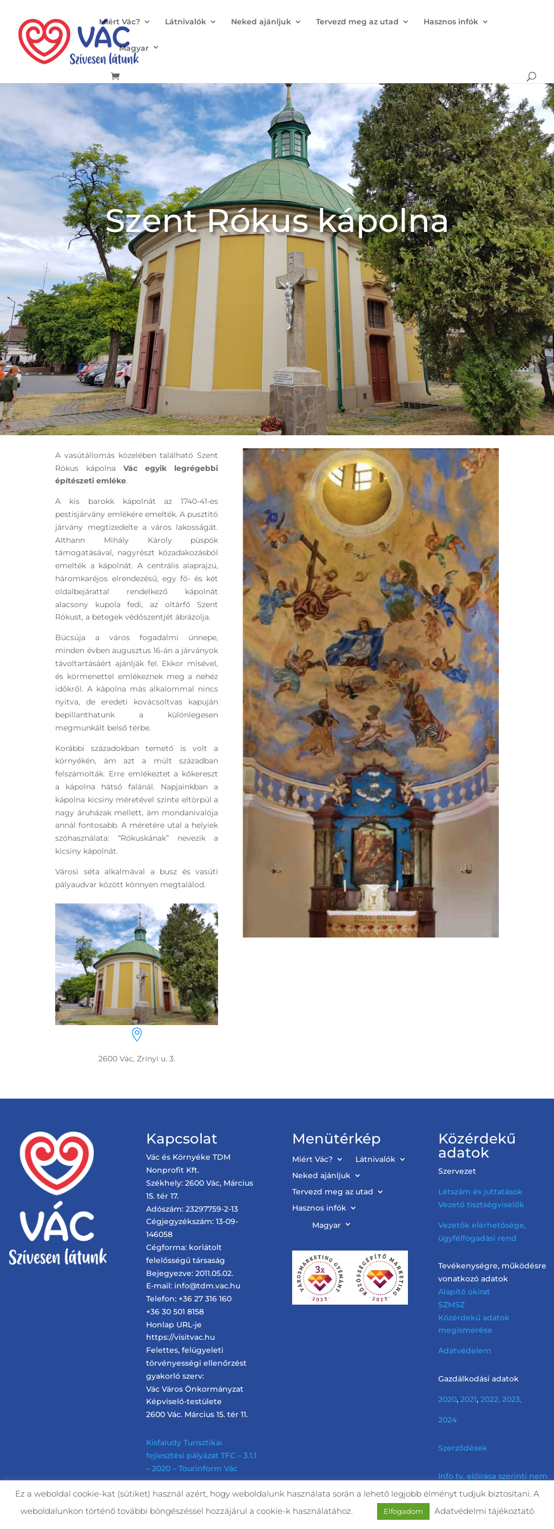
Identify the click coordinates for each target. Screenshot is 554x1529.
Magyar (134, 48)
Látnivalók (185, 22)
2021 (468, 1399)
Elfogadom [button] (403, 1511)
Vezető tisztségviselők (481, 1204)
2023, (512, 1399)
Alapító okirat (464, 1292)
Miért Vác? (119, 22)
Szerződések (462, 1448)
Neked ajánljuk (261, 22)
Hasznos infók (451, 22)
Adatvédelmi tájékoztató (484, 1511)
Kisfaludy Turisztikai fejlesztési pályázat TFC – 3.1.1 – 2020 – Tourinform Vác (201, 1455)
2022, (490, 1399)
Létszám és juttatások (480, 1191)
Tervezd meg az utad (357, 22)
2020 (447, 1399)
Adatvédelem (464, 1350)
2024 (447, 1420)
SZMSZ (451, 1304)
